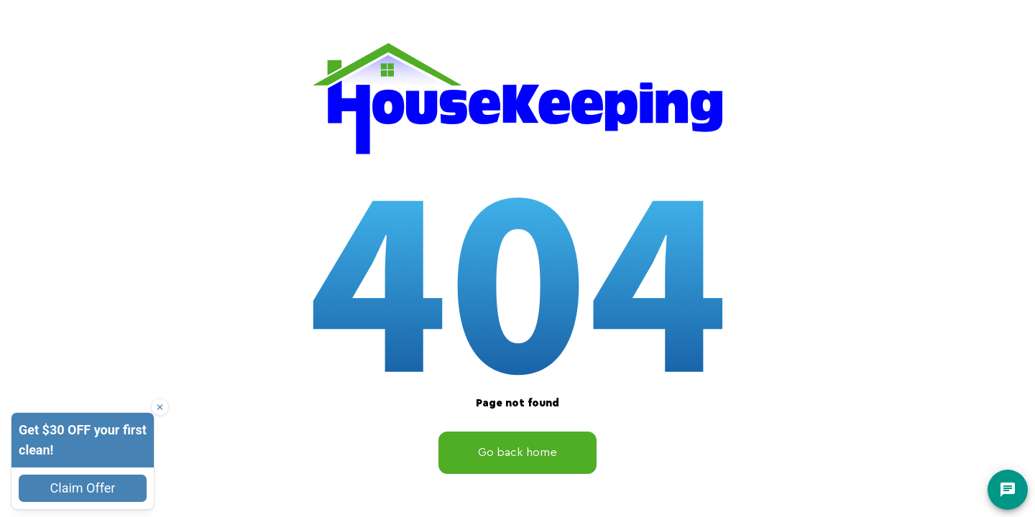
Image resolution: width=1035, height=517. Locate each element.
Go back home (517, 452)
